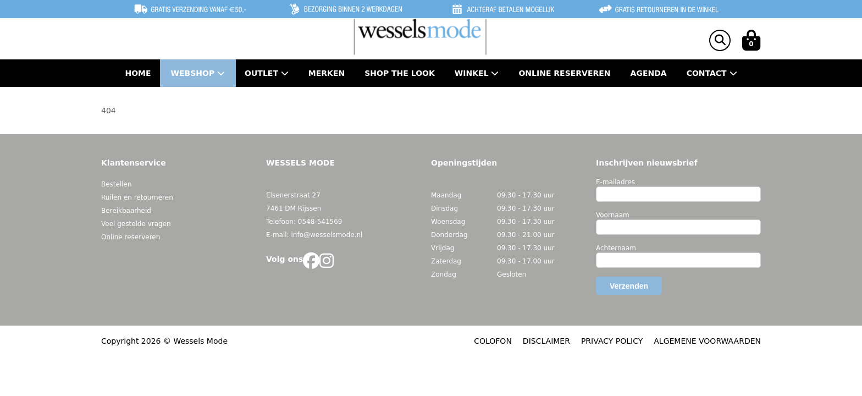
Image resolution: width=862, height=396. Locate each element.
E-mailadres (615, 182)
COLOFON (493, 341)
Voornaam (612, 215)
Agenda (649, 73)
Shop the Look (399, 73)
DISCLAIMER (546, 341)
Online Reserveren (564, 73)
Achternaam (616, 248)
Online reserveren (130, 237)
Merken (326, 73)
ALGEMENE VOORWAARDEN (707, 341)
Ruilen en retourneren (137, 197)
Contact (712, 73)
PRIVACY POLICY (612, 341)
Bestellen (116, 184)
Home (138, 73)
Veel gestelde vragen (136, 224)
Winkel (477, 73)
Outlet (267, 73)
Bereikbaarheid (126, 211)
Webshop (198, 73)
